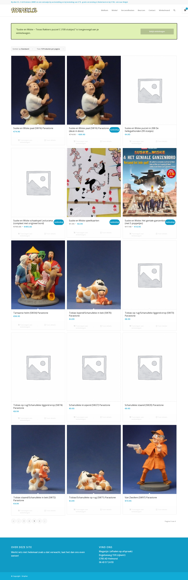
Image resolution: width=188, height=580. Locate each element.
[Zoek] (174, 10)
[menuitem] (104, 10)
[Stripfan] (24, 10)
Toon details (50, 140)
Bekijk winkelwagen (157, 31)
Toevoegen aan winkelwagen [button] (25, 141)
